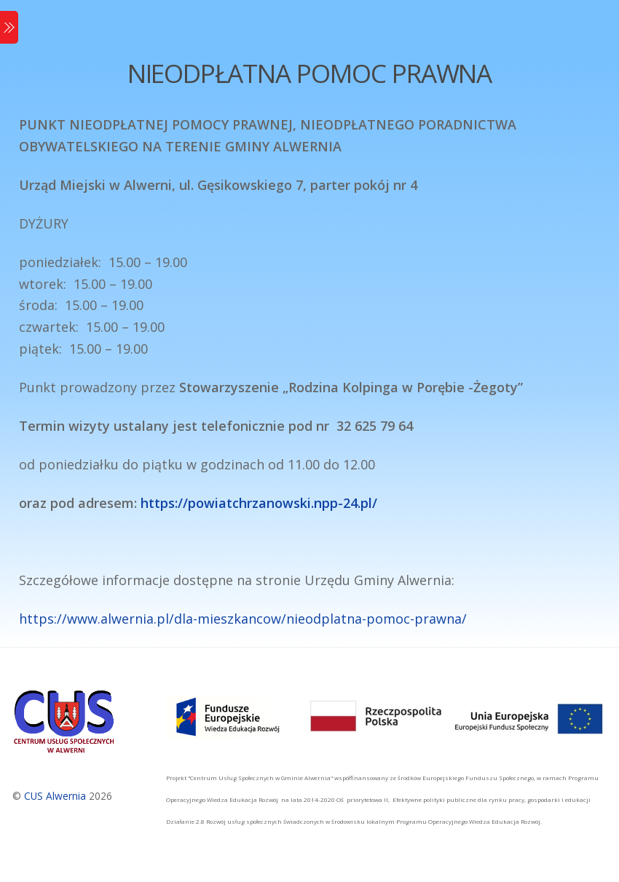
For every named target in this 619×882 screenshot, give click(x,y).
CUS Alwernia (55, 796)
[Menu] (9, 27)
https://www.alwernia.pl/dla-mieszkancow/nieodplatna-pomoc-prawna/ (243, 618)
